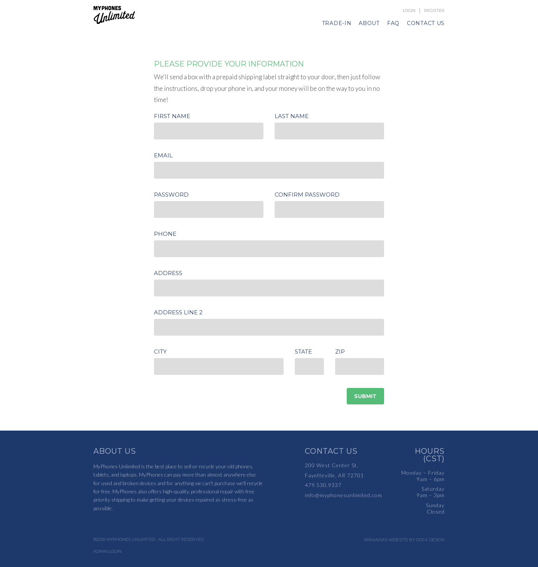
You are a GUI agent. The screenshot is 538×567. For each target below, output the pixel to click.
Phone (165, 234)
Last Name (292, 116)
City (160, 351)
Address (168, 273)
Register (434, 11)
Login (409, 11)
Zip (340, 351)
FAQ (393, 23)
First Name (172, 116)
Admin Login (107, 551)
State (303, 351)
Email (163, 155)
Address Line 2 (178, 312)
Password (171, 194)
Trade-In (337, 23)
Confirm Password (307, 194)
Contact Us (426, 23)
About (369, 23)
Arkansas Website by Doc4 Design (404, 540)
